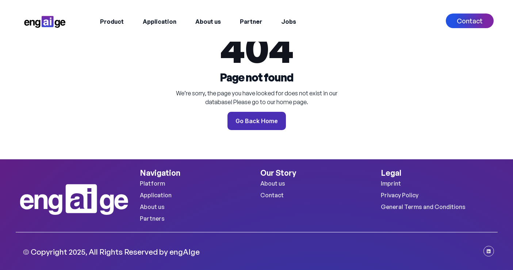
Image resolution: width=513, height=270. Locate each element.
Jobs (288, 21)
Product (112, 21)
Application (159, 21)
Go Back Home (257, 121)
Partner (251, 21)
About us (208, 21)
